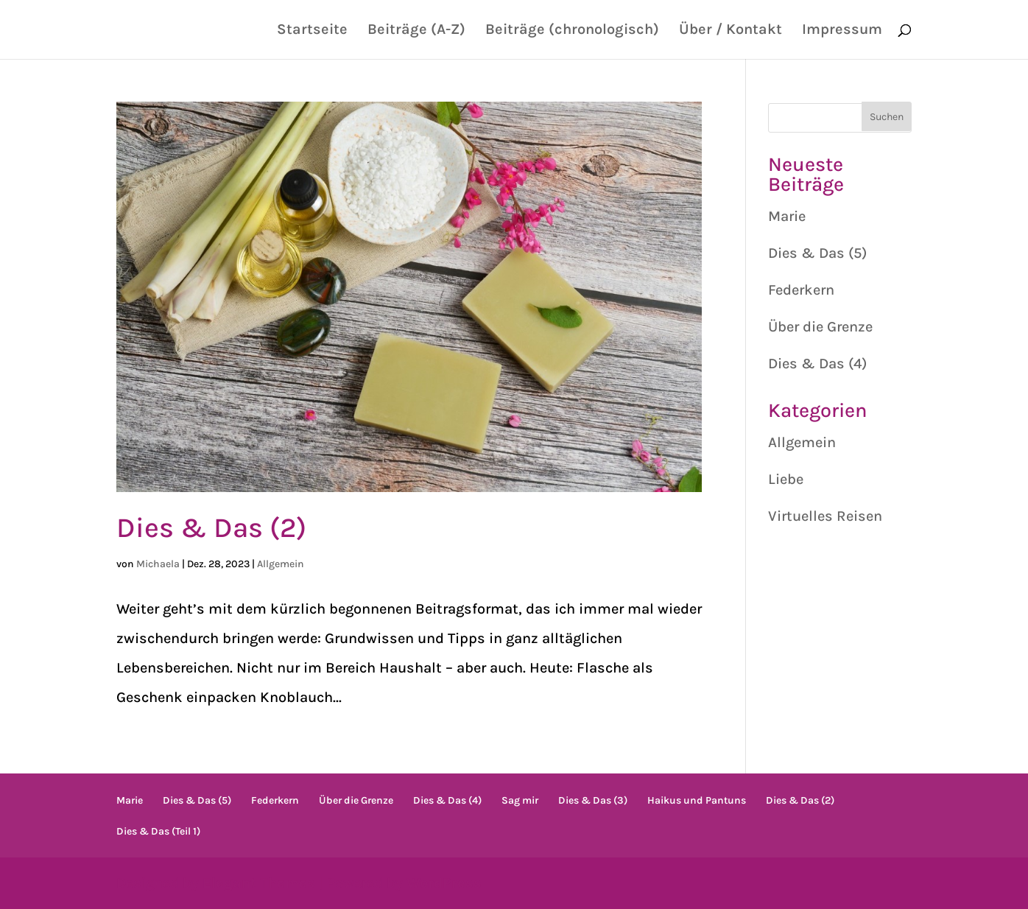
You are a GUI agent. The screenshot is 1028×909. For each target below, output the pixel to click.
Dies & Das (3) (592, 800)
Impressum (842, 31)
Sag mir (519, 800)
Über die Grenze (820, 326)
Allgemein (280, 564)
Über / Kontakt (730, 31)
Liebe (785, 479)
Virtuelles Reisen (825, 516)
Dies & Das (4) (817, 363)
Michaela (158, 564)
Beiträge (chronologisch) (572, 31)
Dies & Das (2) (211, 527)
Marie (787, 216)
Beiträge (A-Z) (416, 31)
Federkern (801, 289)
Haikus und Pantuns (696, 800)
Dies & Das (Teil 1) (158, 831)
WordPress (444, 882)
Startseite (312, 31)
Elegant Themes (259, 882)
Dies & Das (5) (817, 253)
